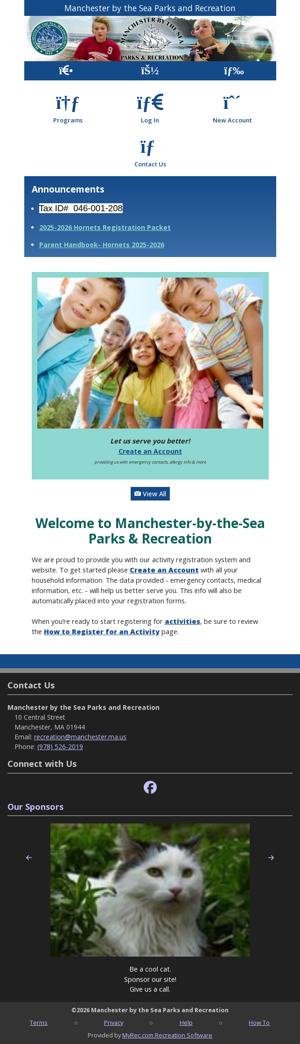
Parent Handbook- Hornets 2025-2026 (101, 244)
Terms (39, 1022)
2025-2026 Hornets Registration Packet (105, 227)
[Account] (150, 70)
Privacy (113, 1022)
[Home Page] (66, 70)
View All (150, 493)
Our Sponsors (35, 806)
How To (259, 1022)
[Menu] (234, 70)
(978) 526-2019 (60, 746)
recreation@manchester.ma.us (80, 736)
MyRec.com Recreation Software (167, 1035)
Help (186, 1022)
